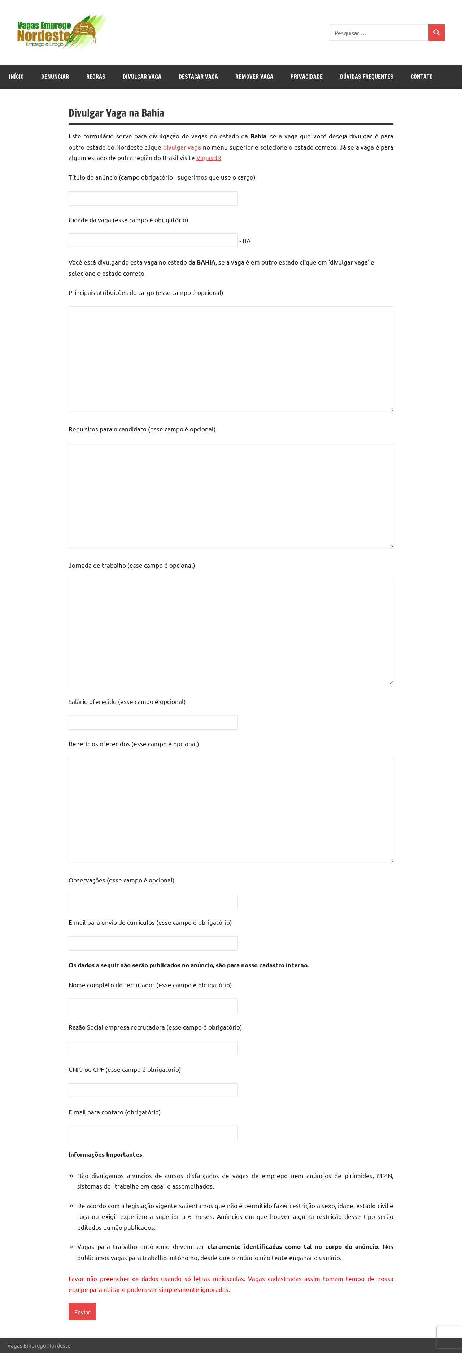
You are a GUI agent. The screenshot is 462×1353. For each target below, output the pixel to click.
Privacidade (307, 77)
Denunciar (55, 77)
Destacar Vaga (198, 77)
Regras (95, 77)
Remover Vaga (254, 77)
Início (16, 77)
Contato (422, 77)
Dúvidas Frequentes (366, 77)
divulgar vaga (182, 147)
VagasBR (208, 157)
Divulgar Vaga (142, 77)
